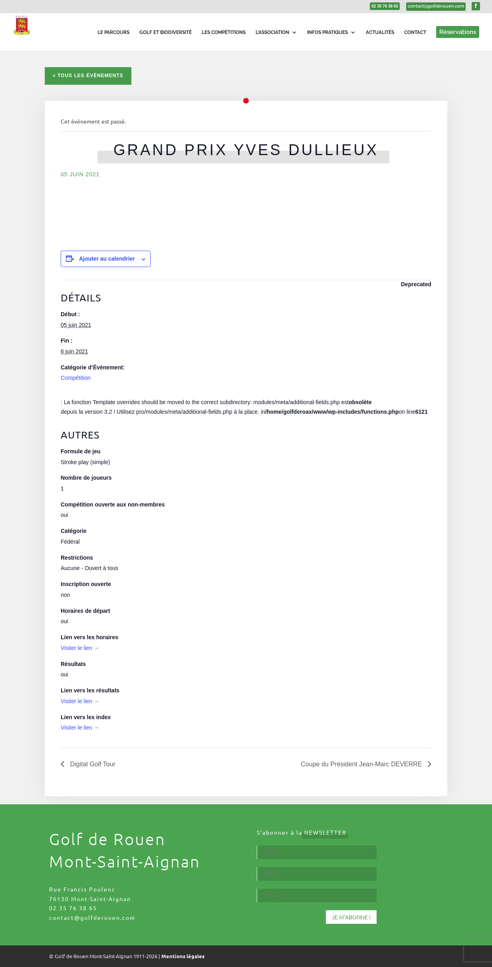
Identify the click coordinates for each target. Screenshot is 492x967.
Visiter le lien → (80, 648)
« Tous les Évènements (88, 75)
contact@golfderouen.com (92, 917)
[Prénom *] (317, 895)
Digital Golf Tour (91, 764)
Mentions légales (182, 956)
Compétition (76, 378)
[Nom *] (317, 874)
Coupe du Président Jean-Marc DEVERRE (362, 764)
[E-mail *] (317, 852)
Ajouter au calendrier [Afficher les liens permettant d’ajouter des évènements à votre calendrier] (107, 258)
